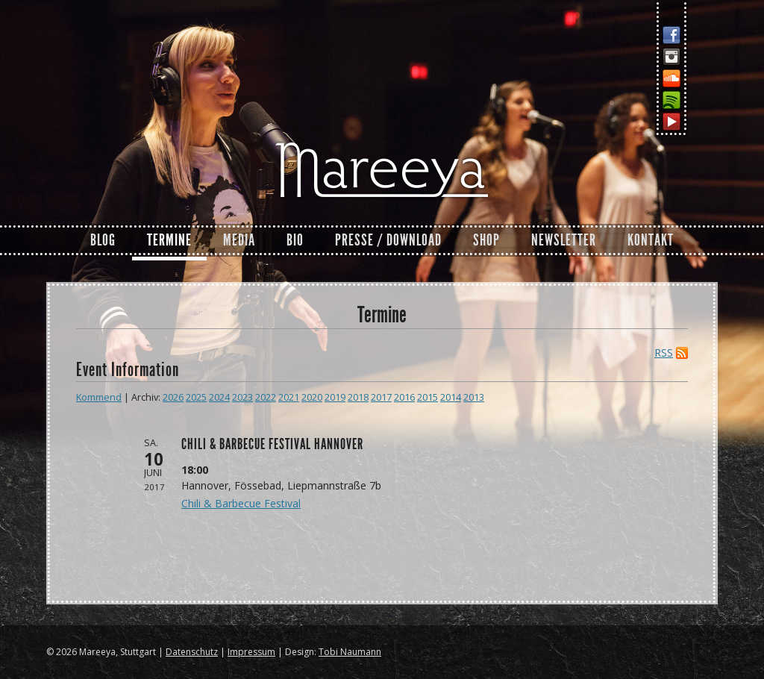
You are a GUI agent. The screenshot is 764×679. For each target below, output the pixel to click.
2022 (265, 397)
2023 (242, 397)
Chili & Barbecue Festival (241, 503)
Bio (295, 240)
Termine (169, 240)
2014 (450, 397)
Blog (103, 240)
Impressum (251, 651)
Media (239, 240)
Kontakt (650, 240)
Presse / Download (388, 240)
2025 (196, 397)
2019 (335, 397)
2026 (173, 397)
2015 (427, 397)
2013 (473, 397)
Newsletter (563, 240)
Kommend (99, 397)
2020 (311, 397)
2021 (288, 397)
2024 (219, 397)
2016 (404, 397)
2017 (381, 397)
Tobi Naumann (350, 651)
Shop (486, 240)
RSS (663, 353)
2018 (358, 397)
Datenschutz (192, 651)
